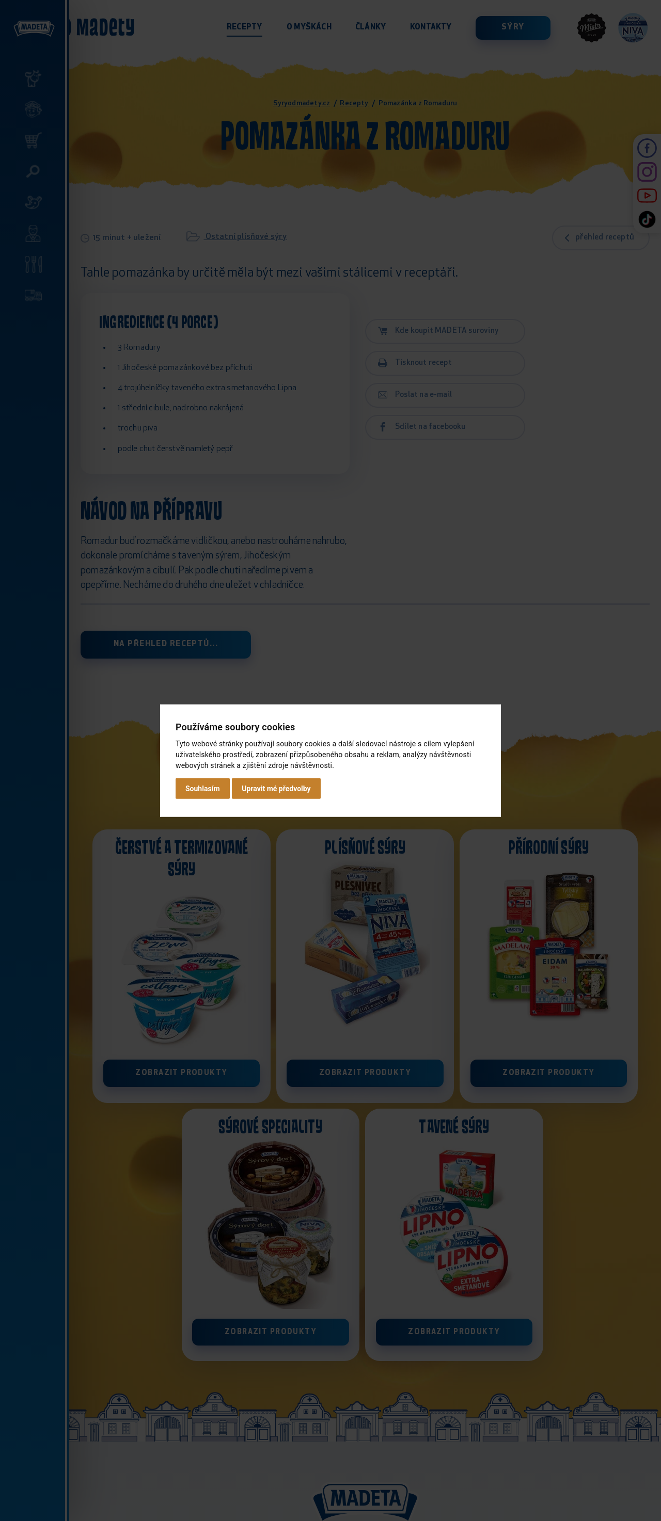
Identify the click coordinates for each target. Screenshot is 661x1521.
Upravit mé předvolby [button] (276, 788)
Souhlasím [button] (202, 788)
